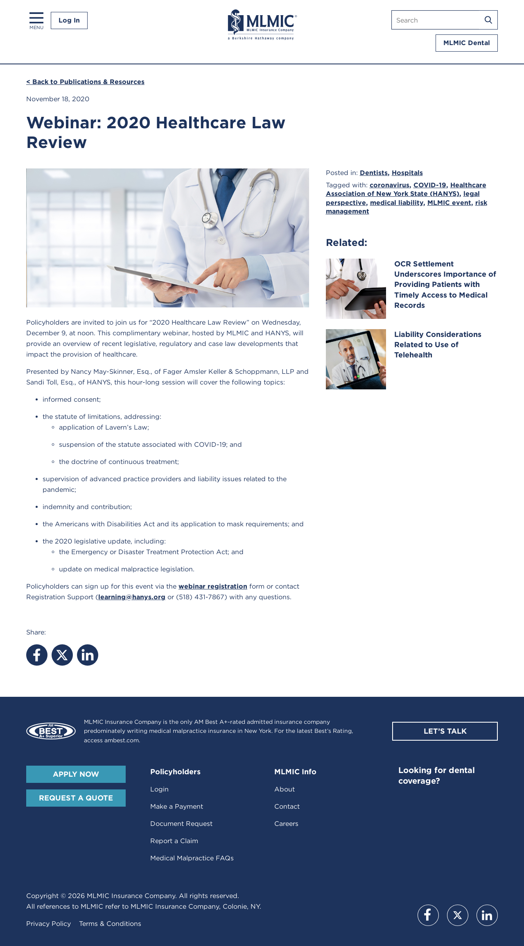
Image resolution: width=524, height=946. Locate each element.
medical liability (396, 203)
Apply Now (76, 774)
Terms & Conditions (110, 924)
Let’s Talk (445, 731)
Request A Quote (76, 798)
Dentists (374, 173)
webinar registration (212, 586)
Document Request (181, 824)
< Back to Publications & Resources (85, 82)
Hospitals (407, 173)
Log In (69, 20)
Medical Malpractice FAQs (192, 858)
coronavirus (389, 185)
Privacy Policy (48, 924)
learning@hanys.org (131, 597)
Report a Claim (174, 841)
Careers (286, 824)
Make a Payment (176, 806)
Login (159, 789)
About (284, 789)
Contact (287, 806)
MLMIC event (449, 203)
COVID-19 (429, 185)
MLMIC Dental (466, 43)
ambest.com (121, 740)
